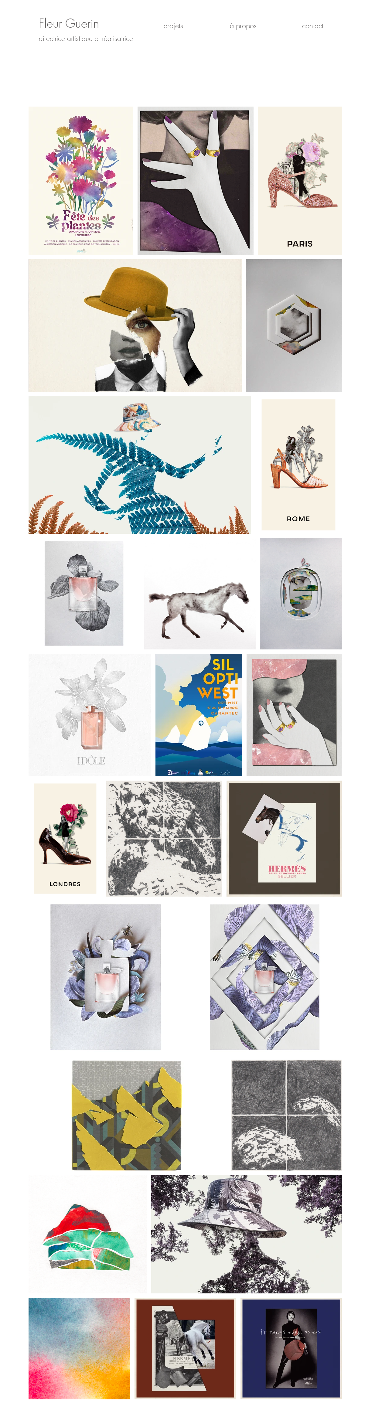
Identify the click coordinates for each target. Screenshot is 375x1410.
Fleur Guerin (69, 23)
